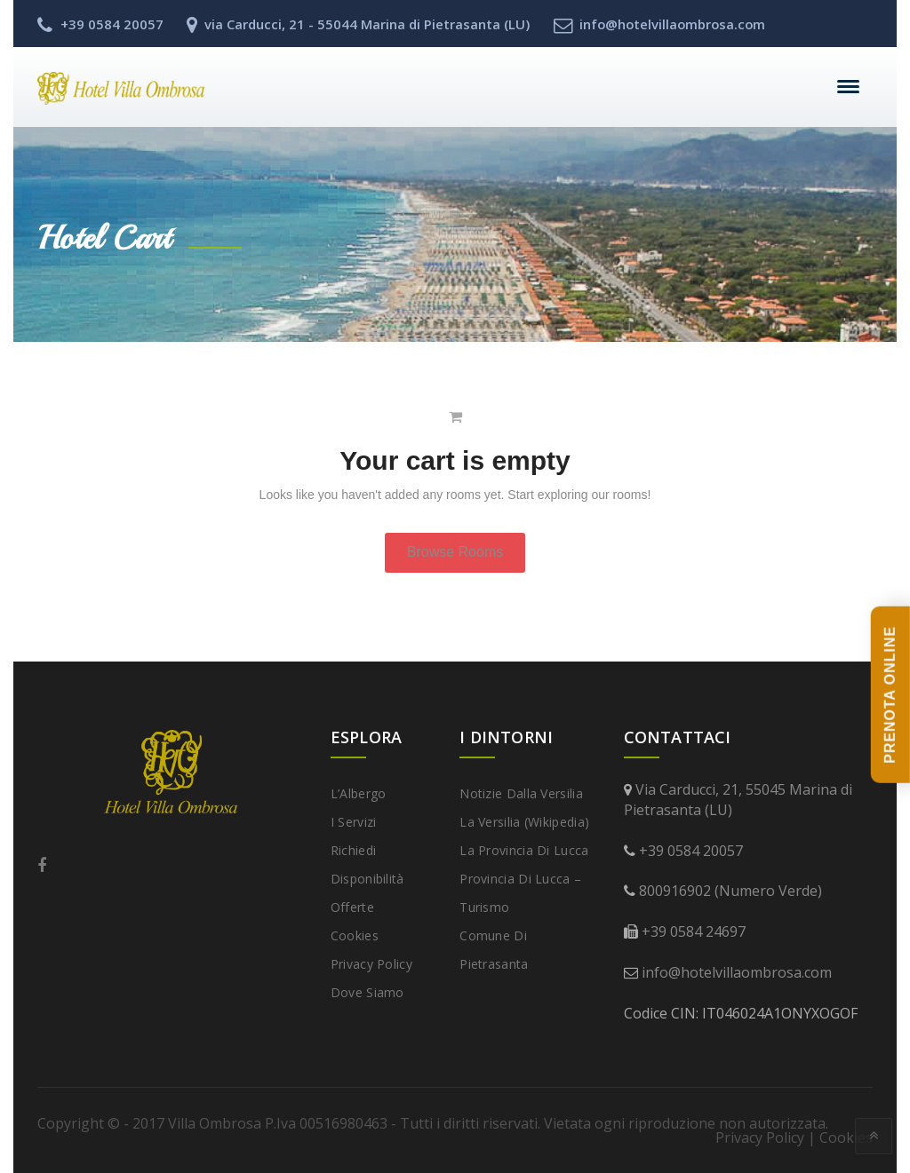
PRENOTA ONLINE (890, 695)
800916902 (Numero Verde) (730, 890)
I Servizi (354, 821)
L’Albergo (359, 793)
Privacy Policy (371, 963)
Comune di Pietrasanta (493, 949)
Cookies (355, 935)
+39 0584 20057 (691, 850)
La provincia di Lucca (523, 850)
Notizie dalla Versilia (521, 793)
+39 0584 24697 (694, 931)
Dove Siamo (367, 992)
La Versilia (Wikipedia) (524, 821)
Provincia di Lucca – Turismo (520, 892)
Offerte (352, 907)
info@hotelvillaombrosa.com (737, 972)
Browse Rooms (455, 551)
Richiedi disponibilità (367, 864)
